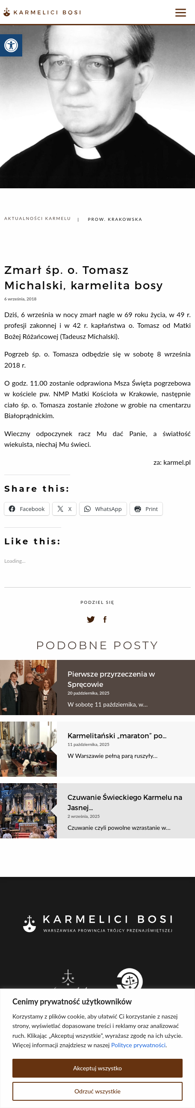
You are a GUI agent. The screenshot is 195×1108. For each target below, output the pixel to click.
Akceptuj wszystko (97, 1068)
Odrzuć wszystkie (97, 1091)
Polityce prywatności (138, 1045)
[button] (11, 45)
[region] (97, 1048)
